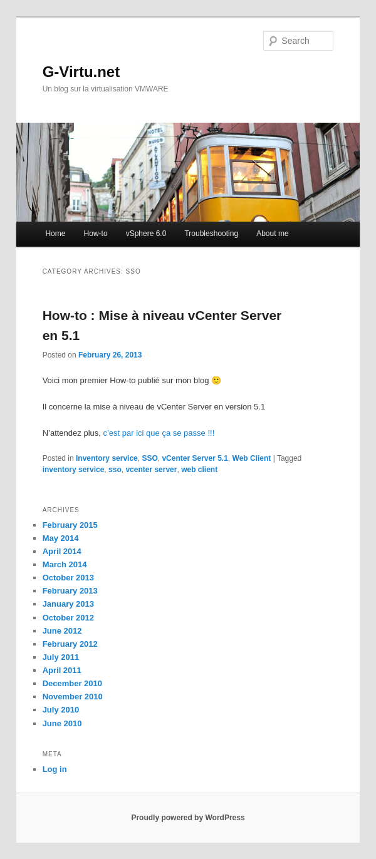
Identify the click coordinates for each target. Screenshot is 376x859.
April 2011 (62, 670)
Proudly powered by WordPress (187, 817)
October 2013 (68, 577)
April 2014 (62, 551)
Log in (55, 769)
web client (199, 469)
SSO (149, 458)
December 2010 (72, 683)
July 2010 (61, 709)
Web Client (251, 458)
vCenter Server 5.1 (194, 458)
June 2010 (62, 723)
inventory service (74, 469)
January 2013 (68, 604)
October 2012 (68, 617)
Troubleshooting (211, 233)
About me (272, 233)
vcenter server (151, 469)
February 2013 (70, 590)
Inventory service (107, 458)
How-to (96, 233)
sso (115, 469)
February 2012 (70, 644)
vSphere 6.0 (146, 233)
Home (55, 233)
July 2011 (61, 657)
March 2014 (65, 564)
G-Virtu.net (81, 71)
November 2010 (73, 696)
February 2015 (70, 525)
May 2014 (61, 538)
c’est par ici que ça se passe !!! (158, 433)
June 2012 (62, 630)
